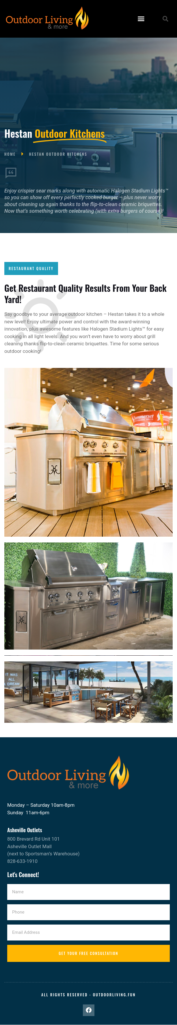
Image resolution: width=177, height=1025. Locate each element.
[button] (141, 18)
